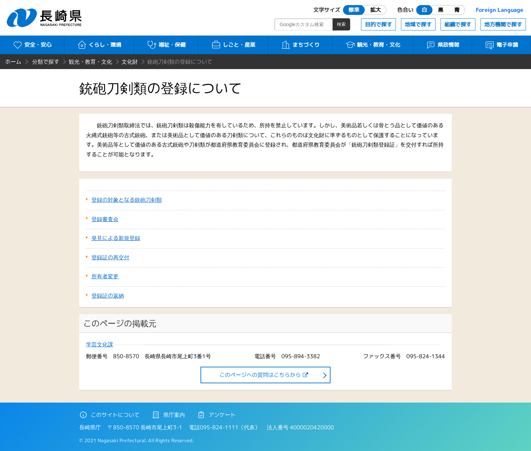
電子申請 (501, 45)
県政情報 (442, 45)
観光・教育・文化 (372, 45)
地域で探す (418, 24)
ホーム (13, 61)
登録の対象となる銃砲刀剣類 (126, 199)
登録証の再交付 (110, 257)
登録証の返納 (107, 295)
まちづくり (300, 45)
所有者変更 (105, 276)
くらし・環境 (99, 45)
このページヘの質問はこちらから (260, 375)
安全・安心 (32, 45)
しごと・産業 (233, 45)
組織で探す (457, 24)
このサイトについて (109, 415)
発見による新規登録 (115, 238)
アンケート (216, 415)
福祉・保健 (166, 45)
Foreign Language (499, 10)
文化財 (130, 61)
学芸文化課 (99, 344)
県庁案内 (168, 415)
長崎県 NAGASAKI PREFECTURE (45, 17)
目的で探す (378, 24)
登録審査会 (105, 219)
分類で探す (45, 61)
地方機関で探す (503, 24)
